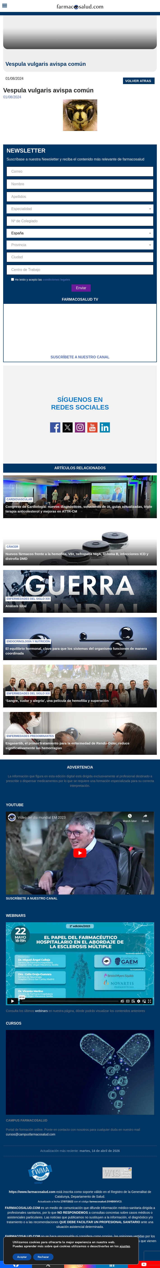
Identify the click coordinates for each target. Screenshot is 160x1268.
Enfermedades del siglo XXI (28, 598)
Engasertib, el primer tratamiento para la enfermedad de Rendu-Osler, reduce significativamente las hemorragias (67, 745)
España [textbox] (17, 233)
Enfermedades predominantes (30, 736)
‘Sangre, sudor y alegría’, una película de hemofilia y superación (57, 701)
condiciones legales (56, 279)
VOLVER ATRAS (138, 81)
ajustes (125, 1246)
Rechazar (43, 1257)
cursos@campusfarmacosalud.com (30, 1134)
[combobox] (80, 208)
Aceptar (22, 1257)
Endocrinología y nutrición (28, 641)
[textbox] (80, 209)
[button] (4, 6)
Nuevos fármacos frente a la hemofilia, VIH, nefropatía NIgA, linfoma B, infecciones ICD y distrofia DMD (76, 556)
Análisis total (15, 606)
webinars (41, 1011)
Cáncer (12, 546)
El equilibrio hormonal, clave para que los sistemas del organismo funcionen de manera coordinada (76, 651)
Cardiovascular (19, 499)
